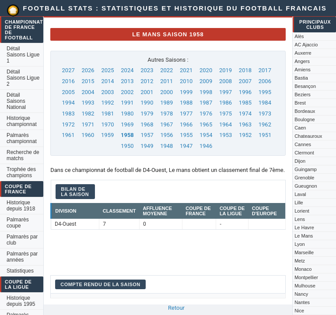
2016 (68, 81)
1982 (87, 113)
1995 (265, 92)
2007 (245, 81)
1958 (127, 135)
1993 (87, 102)
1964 (225, 124)
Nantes (302, 302)
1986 (225, 102)
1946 (206, 146)
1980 (127, 113)
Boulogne (304, 119)
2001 (146, 92)
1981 (107, 113)
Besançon (305, 86)
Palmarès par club (22, 240)
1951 (265, 135)
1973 (265, 113)
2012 (146, 81)
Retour (176, 307)
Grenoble (304, 177)
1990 (146, 102)
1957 (147, 135)
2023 (146, 70)
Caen (300, 127)
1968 (146, 124)
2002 (127, 92)
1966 (186, 124)
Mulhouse (304, 285)
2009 (206, 81)
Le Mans (303, 235)
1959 (107, 135)
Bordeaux (304, 111)
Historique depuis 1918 (21, 206)
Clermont (304, 152)
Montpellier (306, 277)
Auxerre (303, 53)
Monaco (303, 269)
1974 (245, 113)
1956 (166, 135)
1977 (186, 113)
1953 (225, 135)
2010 (186, 81)
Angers (302, 61)
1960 (87, 135)
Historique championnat (22, 121)
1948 (166, 146)
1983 (68, 113)
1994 (68, 102)
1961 (68, 135)
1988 (186, 102)
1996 (245, 92)
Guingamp (305, 169)
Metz (299, 260)
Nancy (301, 294)
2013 (127, 81)
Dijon (299, 161)
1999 (186, 92)
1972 (68, 124)
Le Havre (304, 227)
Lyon (299, 244)
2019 (225, 70)
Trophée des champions (21, 172)
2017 (265, 70)
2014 (107, 81)
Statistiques (20, 271)
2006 (265, 81)
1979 (146, 113)
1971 (87, 124)
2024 (127, 70)
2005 (68, 92)
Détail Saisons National (16, 101)
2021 (186, 70)
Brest (300, 102)
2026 (87, 70)
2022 (166, 70)
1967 (166, 124)
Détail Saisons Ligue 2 (23, 78)
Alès (299, 36)
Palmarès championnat (22, 138)
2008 (225, 81)
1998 (206, 92)
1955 (186, 135)
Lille (298, 202)
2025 (107, 70)
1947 (186, 146)
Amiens (302, 69)
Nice (299, 310)
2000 (166, 92)
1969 (127, 124)
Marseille (304, 252)
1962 (265, 124)
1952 (245, 135)
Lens (299, 219)
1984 (265, 102)
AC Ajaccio (306, 44)
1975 (225, 113)
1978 (166, 113)
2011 (166, 81)
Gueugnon (305, 186)
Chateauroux (308, 136)
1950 (127, 146)
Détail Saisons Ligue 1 (23, 55)
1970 (107, 124)
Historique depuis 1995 (21, 301)
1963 (245, 124)
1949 (146, 146)
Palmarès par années (22, 257)
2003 (107, 92)
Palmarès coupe (18, 223)
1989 (166, 102)
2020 (206, 70)
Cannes (302, 144)
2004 (87, 92)
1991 (127, 102)
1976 (206, 113)
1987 (206, 102)
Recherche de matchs (23, 155)
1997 (225, 92)
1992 (107, 102)
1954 (206, 135)
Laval (300, 194)
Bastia (301, 77)
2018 (245, 70)
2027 (68, 70)
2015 (87, 81)
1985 (245, 102)
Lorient (301, 211)
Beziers (302, 94)
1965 (206, 124)
